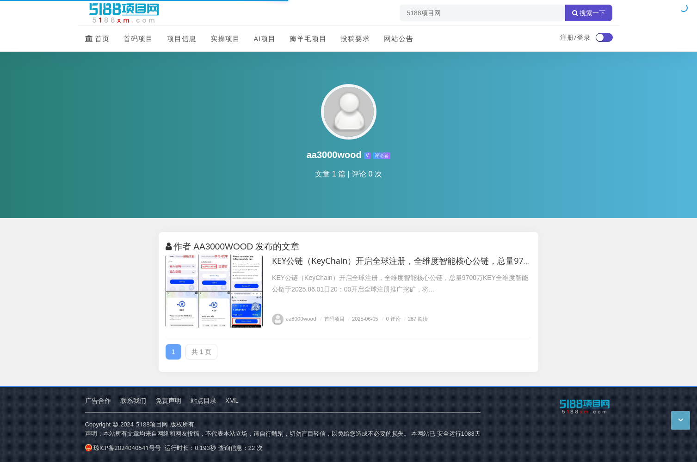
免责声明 (168, 400)
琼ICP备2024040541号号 (123, 448)
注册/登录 (575, 37)
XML (232, 400)
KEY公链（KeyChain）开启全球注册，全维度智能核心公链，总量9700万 (406, 260)
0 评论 (390, 318)
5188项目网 (152, 424)
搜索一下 (588, 13)
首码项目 (138, 38)
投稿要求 (355, 38)
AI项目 (265, 38)
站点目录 (203, 400)
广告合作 (98, 400)
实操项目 (225, 38)
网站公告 (398, 38)
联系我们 (133, 400)
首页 (97, 38)
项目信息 (182, 38)
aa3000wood (294, 318)
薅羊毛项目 (308, 38)
